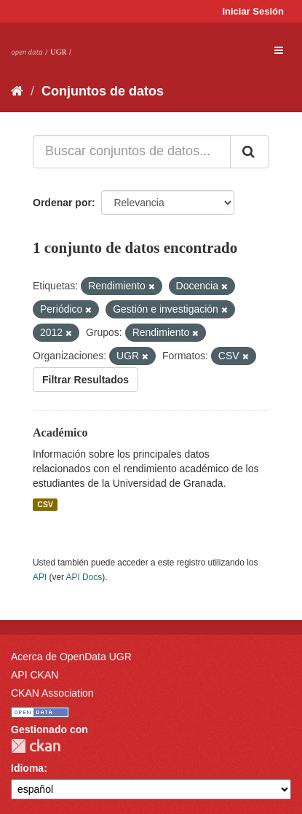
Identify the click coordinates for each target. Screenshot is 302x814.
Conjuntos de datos (102, 91)
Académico (60, 432)
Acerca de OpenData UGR (71, 656)
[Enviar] (249, 151)
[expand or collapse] (278, 50)
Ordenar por (62, 202)
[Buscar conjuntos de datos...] (132, 151)
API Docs (84, 577)
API (40, 577)
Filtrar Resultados (85, 380)
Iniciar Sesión (253, 11)
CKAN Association (52, 693)
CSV (45, 504)
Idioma (27, 768)
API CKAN (34, 675)
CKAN (35, 746)
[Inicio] (17, 91)
